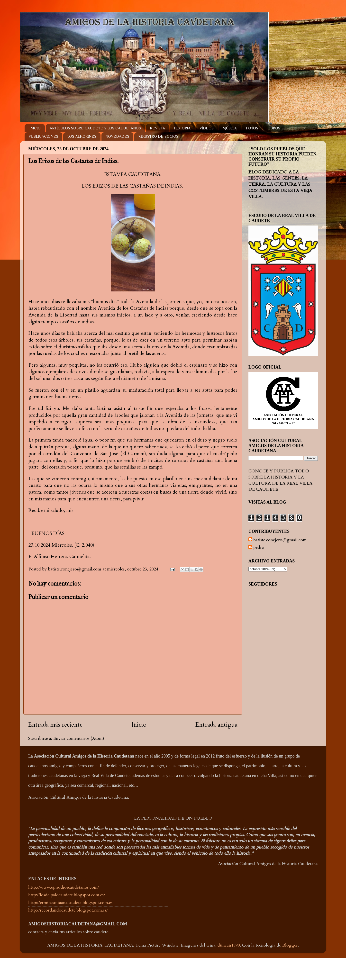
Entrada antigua (216, 725)
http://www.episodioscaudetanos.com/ (63, 887)
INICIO (35, 128)
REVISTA (157, 128)
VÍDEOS (207, 128)
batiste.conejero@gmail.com (280, 540)
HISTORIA (182, 128)
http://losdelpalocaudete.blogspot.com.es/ (66, 895)
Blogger (290, 945)
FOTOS (252, 128)
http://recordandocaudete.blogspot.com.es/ (68, 910)
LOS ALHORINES (81, 136)
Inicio (138, 725)
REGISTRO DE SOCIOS (158, 136)
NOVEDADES (117, 136)
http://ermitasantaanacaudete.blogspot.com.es (70, 903)
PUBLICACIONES (43, 136)
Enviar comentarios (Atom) (78, 738)
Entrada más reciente (55, 725)
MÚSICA (230, 128)
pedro (258, 547)
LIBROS (273, 128)
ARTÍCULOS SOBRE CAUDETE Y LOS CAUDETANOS (95, 128)
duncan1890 (229, 945)
